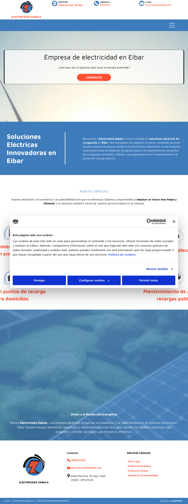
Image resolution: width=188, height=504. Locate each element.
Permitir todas (148, 280)
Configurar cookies (94, 280)
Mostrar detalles (157, 269)
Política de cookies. (122, 254)
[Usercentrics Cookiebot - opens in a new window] (149, 221)
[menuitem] (135, 461)
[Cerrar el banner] (174, 221)
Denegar (39, 280)
